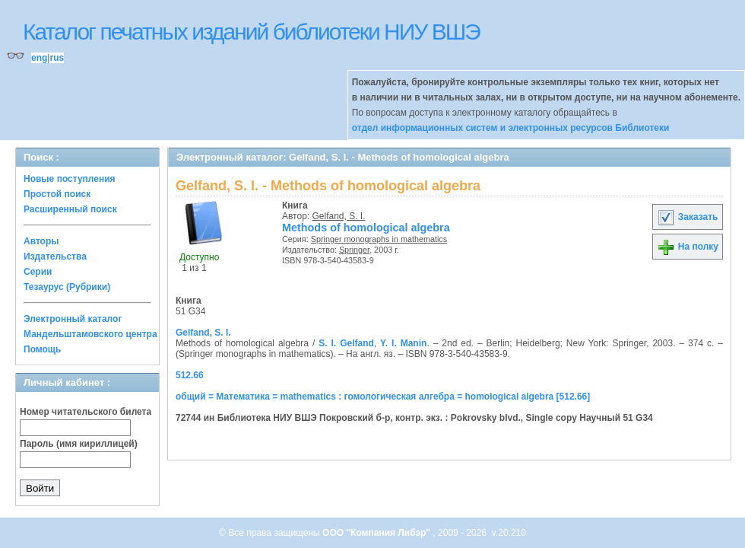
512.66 (190, 375)
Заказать (687, 217)
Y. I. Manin (403, 343)
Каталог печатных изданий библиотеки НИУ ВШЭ (251, 31)
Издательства (55, 256)
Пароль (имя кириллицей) (79, 443)
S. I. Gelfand (346, 343)
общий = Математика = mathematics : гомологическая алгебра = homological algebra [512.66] (383, 396)
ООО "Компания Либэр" (377, 532)
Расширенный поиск (70, 209)
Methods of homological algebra (366, 227)
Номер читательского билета (85, 411)
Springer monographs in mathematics (379, 239)
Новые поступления (70, 179)
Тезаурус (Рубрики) (67, 287)
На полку (687, 246)
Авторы (41, 241)
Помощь (42, 349)
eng (39, 58)
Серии (38, 271)
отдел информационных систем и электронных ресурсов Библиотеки (511, 128)
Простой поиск (57, 194)
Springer (354, 249)
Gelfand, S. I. (339, 216)
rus (56, 58)
